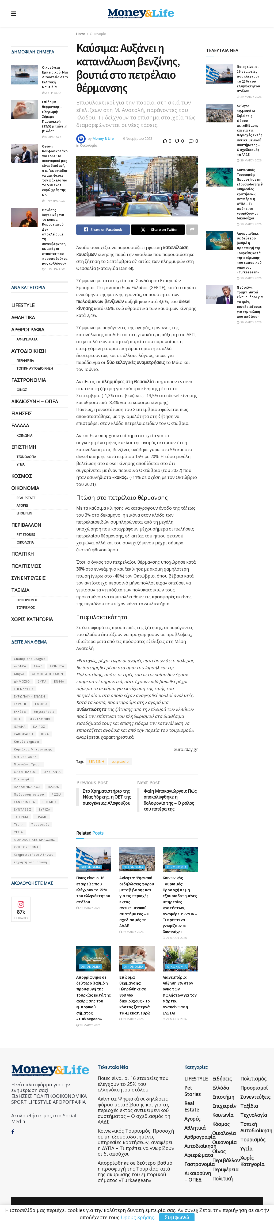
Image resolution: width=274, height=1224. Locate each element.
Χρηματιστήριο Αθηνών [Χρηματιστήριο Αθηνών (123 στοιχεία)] (33, 855)
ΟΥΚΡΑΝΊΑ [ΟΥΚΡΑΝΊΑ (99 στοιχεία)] (52, 772)
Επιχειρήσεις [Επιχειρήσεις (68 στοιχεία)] (44, 712)
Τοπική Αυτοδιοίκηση (35, 368)
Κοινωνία (24, 435)
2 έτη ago (51, 93)
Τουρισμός (26, 607)
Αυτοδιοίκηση (28, 351)
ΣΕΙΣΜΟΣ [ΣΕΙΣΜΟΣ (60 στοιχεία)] (50, 802)
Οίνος (22, 390)
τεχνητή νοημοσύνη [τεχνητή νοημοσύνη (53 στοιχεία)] (30, 862)
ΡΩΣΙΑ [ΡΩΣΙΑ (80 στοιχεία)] (57, 794)
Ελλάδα (20, 425)
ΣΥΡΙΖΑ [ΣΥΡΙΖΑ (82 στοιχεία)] (44, 809)
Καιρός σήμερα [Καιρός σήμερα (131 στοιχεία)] (26, 741)
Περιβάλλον (26, 525)
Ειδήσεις (21, 413)
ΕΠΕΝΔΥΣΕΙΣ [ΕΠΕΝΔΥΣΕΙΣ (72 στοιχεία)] (24, 689)
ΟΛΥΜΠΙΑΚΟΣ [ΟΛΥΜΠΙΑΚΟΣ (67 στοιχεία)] (25, 772)
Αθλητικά (23, 317)
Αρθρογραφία (27, 329)
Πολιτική (22, 554)
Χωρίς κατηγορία (32, 619)
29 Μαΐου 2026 (88, 908)
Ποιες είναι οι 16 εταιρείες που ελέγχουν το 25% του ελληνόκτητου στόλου (93, 890)
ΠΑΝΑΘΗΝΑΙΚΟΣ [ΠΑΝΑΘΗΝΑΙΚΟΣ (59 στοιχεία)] (27, 787)
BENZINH (96, 761)
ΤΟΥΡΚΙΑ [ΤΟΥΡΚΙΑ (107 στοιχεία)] (21, 817)
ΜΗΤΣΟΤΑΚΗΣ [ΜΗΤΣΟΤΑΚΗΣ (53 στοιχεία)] (25, 757)
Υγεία (21, 464)
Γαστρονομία (28, 380)
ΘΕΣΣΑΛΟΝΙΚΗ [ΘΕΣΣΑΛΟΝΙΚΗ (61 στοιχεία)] (40, 719)
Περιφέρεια (25, 360)
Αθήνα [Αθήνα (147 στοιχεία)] (19, 674)
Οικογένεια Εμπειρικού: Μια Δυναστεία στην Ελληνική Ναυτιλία (55, 77)
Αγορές (22, 505)
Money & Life (103, 138)
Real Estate (26, 498)
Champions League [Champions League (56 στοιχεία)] (29, 659)
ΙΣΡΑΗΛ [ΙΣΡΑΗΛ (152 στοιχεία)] (20, 727)
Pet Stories (26, 534)
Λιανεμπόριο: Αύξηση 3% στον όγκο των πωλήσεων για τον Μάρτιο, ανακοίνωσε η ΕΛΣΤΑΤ (180, 995)
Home (81, 34)
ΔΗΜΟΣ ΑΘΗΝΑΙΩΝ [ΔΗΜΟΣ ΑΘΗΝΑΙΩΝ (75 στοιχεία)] (47, 674)
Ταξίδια (20, 590)
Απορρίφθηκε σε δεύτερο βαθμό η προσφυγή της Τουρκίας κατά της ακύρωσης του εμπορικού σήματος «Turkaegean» (249, 253)
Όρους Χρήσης (137, 1217)
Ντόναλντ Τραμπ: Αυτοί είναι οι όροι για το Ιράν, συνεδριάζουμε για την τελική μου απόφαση (250, 302)
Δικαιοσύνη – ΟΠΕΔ (34, 401)
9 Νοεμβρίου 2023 (137, 138)
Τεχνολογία (26, 457)
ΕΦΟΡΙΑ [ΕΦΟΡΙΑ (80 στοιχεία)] (41, 704)
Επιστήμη (23, 447)
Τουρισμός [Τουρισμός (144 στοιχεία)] (40, 824)
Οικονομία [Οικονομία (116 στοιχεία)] (23, 779)
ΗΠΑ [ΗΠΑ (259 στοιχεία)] (17, 719)
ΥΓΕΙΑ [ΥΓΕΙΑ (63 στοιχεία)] (18, 832)
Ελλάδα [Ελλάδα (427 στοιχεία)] (20, 712)
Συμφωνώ (177, 1217)
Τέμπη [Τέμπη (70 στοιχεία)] (19, 824)
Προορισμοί (27, 600)
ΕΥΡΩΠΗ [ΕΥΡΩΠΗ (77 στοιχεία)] (21, 704)
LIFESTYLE (23, 305)
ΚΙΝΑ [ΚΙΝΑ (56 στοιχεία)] (45, 734)
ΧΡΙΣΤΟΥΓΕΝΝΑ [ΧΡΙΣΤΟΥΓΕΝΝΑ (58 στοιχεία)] (26, 847)
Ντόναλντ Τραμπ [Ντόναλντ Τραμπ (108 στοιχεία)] (27, 764)
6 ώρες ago (52, 137)
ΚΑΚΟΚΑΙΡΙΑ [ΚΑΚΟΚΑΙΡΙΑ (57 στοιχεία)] (24, 734)
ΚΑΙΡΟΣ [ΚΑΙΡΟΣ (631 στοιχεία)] (39, 727)
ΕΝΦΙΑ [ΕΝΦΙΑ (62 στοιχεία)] (59, 681)
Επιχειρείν (24, 513)
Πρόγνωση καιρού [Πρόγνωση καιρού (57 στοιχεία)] (29, 794)
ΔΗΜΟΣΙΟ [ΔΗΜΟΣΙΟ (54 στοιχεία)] (22, 681)
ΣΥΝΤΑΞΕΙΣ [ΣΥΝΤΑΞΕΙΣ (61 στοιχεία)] (22, 809)
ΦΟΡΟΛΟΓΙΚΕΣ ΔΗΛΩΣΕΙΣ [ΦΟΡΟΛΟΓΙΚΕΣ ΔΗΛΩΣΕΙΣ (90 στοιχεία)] (34, 840)
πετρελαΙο (120, 761)
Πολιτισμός (26, 566)
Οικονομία (98, 34)
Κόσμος (21, 476)
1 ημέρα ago (53, 201)
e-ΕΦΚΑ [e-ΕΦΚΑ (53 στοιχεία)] (20, 666)
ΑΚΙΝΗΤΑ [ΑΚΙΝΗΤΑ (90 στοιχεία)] (57, 666)
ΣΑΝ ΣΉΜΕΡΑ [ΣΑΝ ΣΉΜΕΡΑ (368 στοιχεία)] (24, 802)
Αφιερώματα (27, 339)
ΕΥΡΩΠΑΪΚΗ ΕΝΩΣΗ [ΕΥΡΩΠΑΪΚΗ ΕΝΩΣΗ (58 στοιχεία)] (29, 696)
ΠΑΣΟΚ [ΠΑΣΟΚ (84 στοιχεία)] (53, 787)
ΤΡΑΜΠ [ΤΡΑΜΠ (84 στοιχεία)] (42, 817)
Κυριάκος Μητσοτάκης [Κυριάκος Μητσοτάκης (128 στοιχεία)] (33, 749)
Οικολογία (25, 542)
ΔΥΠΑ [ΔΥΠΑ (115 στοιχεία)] (42, 681)
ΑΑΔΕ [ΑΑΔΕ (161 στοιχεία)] (38, 666)
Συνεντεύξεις (28, 578)
